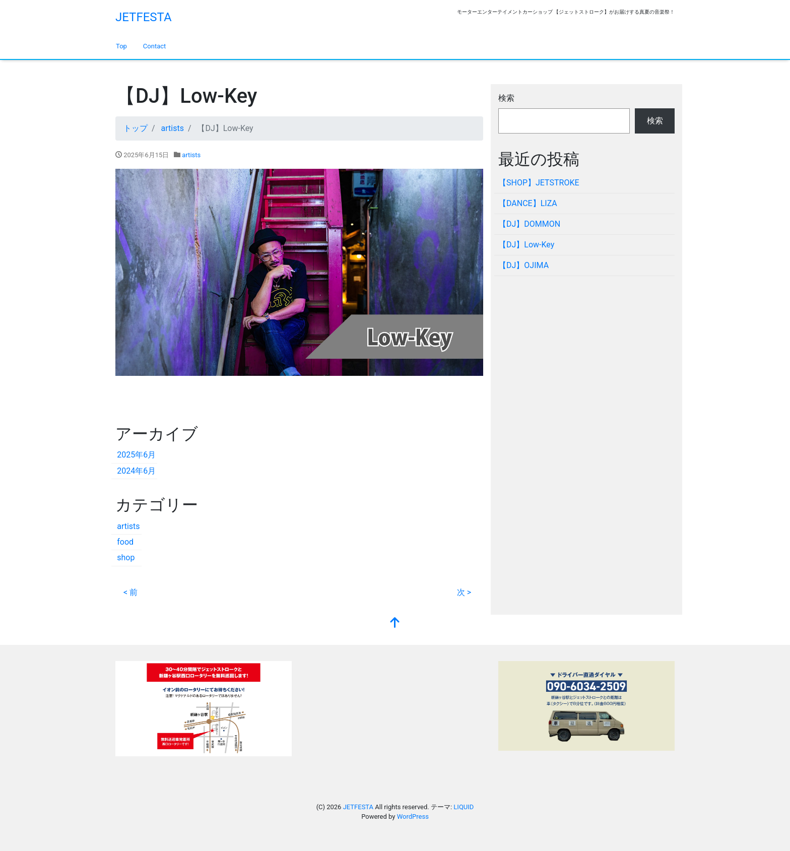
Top (121, 46)
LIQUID (463, 807)
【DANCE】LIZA (527, 203)
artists (191, 155)
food (125, 542)
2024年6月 (136, 471)
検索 (506, 98)
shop (126, 557)
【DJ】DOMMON (529, 224)
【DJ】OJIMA (523, 265)
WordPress (413, 816)
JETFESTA (143, 17)
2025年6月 (136, 455)
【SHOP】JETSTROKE (538, 182)
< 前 (130, 592)
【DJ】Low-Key (526, 244)
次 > (464, 592)
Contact (154, 46)
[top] (395, 624)
